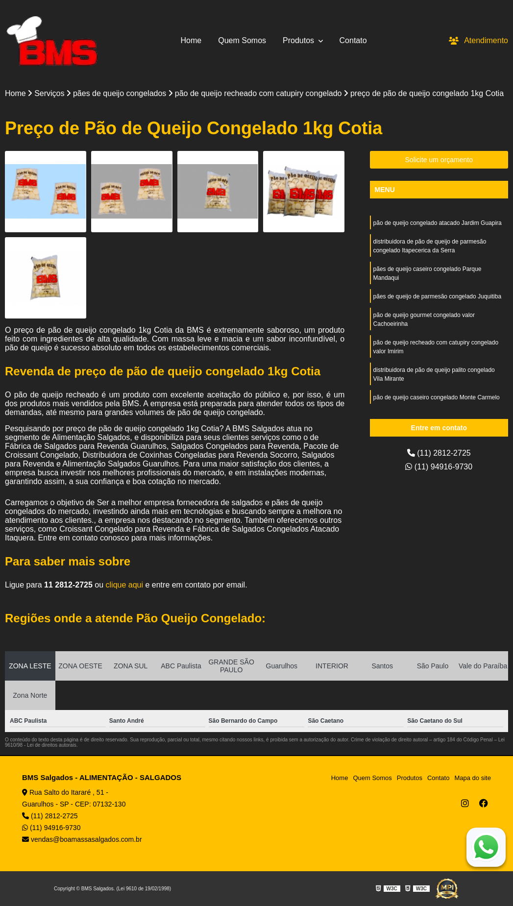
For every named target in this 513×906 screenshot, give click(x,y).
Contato (353, 40)
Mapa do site (472, 778)
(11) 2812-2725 (439, 453)
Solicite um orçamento (439, 160)
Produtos (299, 40)
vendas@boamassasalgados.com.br (82, 839)
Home (191, 40)
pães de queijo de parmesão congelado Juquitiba (437, 296)
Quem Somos (242, 40)
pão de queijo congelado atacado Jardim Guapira (437, 223)
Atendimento (478, 40)
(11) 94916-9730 (438, 467)
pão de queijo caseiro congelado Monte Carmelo (436, 397)
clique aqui (125, 585)
